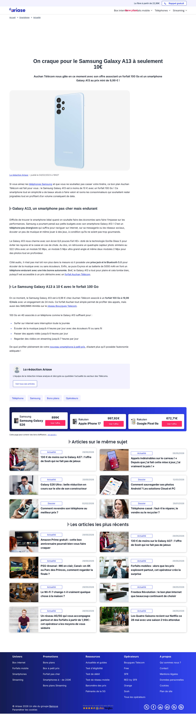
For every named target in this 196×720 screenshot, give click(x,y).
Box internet (18, 662)
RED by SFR (130, 679)
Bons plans (53, 398)
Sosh (126, 691)
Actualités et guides (96, 662)
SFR (126, 674)
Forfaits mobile (20, 668)
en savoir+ (52, 435)
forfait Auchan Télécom (77, 274)
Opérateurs (72, 398)
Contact (164, 668)
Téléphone (17, 398)
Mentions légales (169, 674)
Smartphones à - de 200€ (57, 679)
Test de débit (93, 674)
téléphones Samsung (40, 184)
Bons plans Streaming (54, 685)
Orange (128, 685)
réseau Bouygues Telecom (62, 306)
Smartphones (19, 674)
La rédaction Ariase (18, 175)
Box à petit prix (51, 668)
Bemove (53, 706)
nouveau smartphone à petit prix (67, 346)
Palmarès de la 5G (95, 691)
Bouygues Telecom (134, 662)
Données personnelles (172, 679)
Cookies (164, 685)
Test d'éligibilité (94, 668)
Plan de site (166, 691)
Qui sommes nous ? (170, 662)
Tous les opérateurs (134, 697)
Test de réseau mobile (97, 679)
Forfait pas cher (51, 674)
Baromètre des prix (96, 685)
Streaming (17, 679)
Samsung (35, 398)
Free (126, 668)
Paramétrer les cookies (24, 709)
